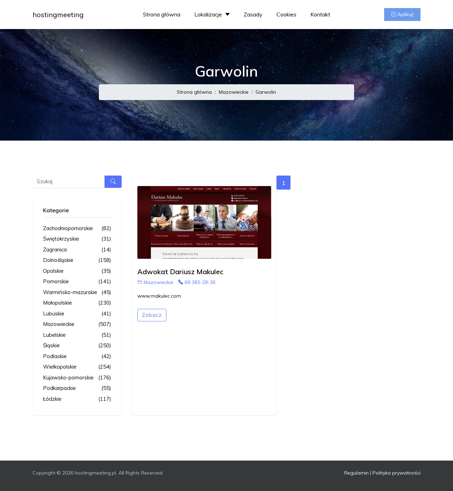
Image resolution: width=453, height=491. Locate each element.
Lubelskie (77, 335)
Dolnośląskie (77, 260)
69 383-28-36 (196, 282)
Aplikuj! (402, 14)
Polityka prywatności (396, 473)
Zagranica (77, 250)
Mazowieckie (234, 92)
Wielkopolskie (77, 367)
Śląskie (77, 346)
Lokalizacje (213, 14)
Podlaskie (77, 357)
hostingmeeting (58, 14)
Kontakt (320, 14)
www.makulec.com (159, 296)
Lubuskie (77, 314)
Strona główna (161, 14)
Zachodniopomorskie (77, 229)
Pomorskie (77, 282)
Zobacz (152, 315)
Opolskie (77, 271)
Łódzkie (77, 399)
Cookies (286, 14)
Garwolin (266, 92)
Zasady (253, 14)
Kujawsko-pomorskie (77, 378)
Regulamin (356, 473)
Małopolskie (77, 303)
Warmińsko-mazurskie (77, 293)
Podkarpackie (77, 388)
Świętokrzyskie (77, 239)
